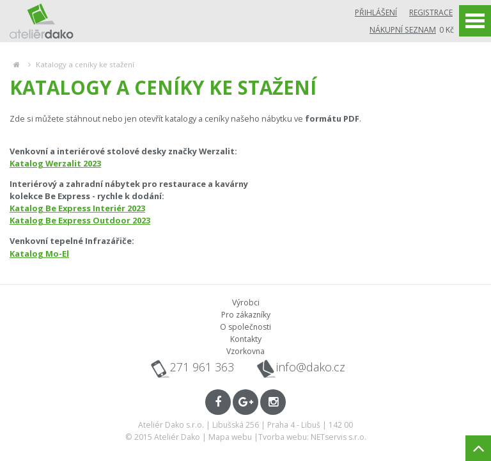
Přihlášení (376, 12)
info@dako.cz (310, 367)
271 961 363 (202, 367)
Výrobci (246, 302)
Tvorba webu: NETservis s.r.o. (312, 437)
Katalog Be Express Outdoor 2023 (80, 220)
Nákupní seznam (403, 29)
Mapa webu (230, 437)
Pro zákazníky (245, 314)
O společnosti (245, 326)
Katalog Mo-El (39, 253)
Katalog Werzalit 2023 (55, 163)
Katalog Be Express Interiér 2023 (77, 208)
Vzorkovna (245, 351)
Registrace (431, 12)
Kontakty (245, 339)
